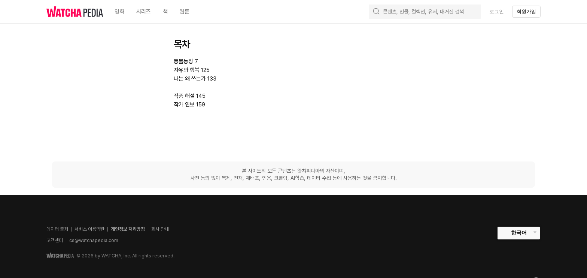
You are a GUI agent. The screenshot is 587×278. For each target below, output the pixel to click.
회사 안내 (160, 229)
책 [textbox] (165, 11)
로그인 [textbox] (496, 11)
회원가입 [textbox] (526, 11)
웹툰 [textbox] (184, 11)
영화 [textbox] (119, 11)
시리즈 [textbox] (143, 11)
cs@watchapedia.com (93, 240)
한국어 (519, 233)
